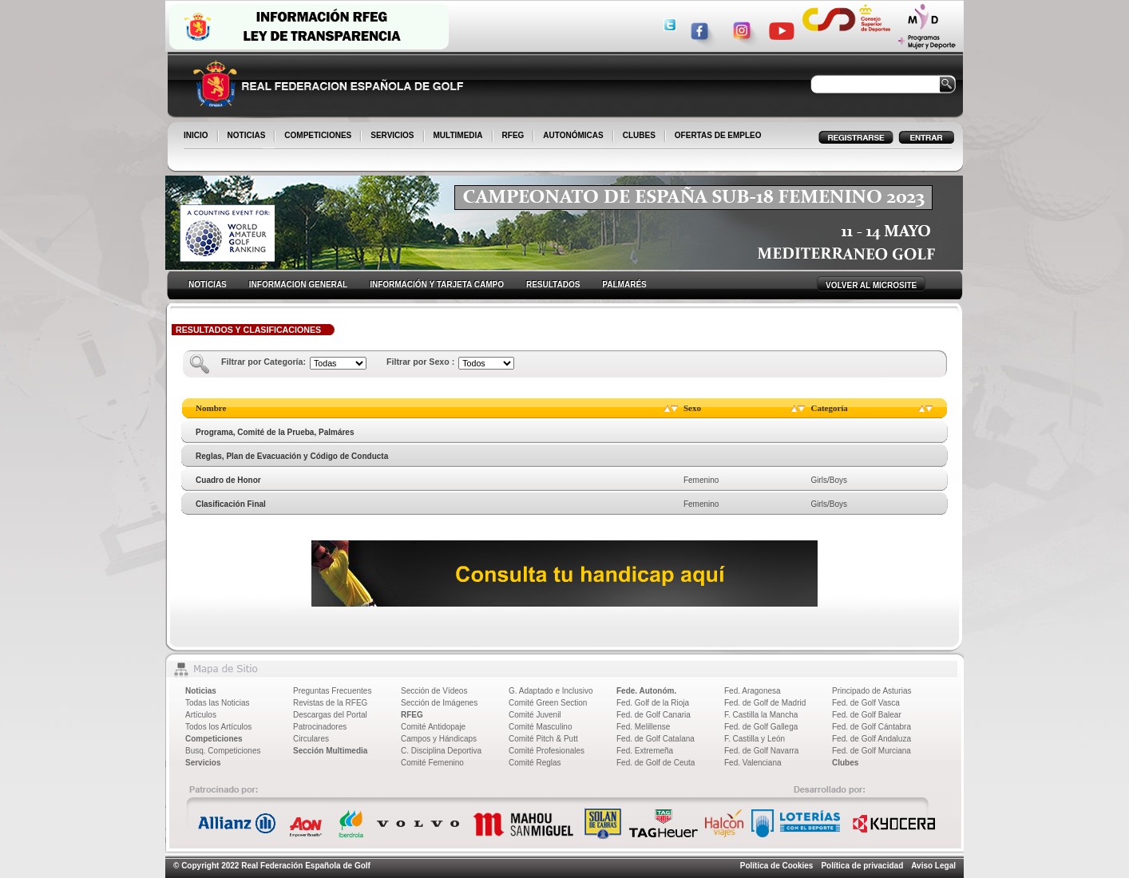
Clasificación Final (231, 504)
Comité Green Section (548, 702)
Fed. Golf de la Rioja (652, 702)
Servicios (202, 762)
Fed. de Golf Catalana (655, 738)
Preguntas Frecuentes (332, 690)
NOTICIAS (248, 136)
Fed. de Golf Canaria (653, 714)
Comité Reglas (535, 762)
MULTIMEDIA (459, 136)
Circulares (311, 738)
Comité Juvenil (535, 714)
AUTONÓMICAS (573, 135)
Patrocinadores (320, 726)
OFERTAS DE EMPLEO (718, 135)
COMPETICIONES (319, 136)
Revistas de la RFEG (330, 702)
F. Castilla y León (754, 738)
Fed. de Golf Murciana (871, 750)
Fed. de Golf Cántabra (871, 726)
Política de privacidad (862, 865)
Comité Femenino (432, 762)
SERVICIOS (393, 136)
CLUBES (639, 135)
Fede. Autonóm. (646, 690)
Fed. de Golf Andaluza (871, 738)
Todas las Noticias (217, 702)
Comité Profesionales (546, 750)
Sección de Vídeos (434, 690)
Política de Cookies (777, 865)
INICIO (197, 136)
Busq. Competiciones (223, 750)
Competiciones (214, 738)
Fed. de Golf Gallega (761, 726)
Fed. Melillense (643, 726)
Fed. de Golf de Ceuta (655, 762)
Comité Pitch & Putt (543, 738)
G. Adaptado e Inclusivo (551, 690)
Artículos (200, 714)
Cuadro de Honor (228, 480)
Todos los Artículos (218, 726)
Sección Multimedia (330, 750)
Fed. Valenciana (753, 762)
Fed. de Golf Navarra (761, 750)
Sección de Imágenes (439, 702)
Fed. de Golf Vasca (866, 702)
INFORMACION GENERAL (298, 284)
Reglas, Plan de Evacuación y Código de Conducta (292, 456)
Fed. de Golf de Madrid (765, 702)
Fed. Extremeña (644, 750)
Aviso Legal (933, 865)
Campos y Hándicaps (439, 738)
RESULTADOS (553, 284)
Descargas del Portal (330, 714)
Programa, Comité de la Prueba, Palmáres (275, 432)
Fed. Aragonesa (752, 690)
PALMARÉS (624, 284)
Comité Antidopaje (433, 726)
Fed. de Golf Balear (866, 714)
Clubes (845, 762)
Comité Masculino (540, 726)
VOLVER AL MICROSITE (871, 285)
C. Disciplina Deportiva (441, 750)
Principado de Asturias (872, 690)
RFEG (514, 136)
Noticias (200, 690)
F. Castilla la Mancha (761, 714)
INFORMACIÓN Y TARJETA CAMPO (437, 284)
